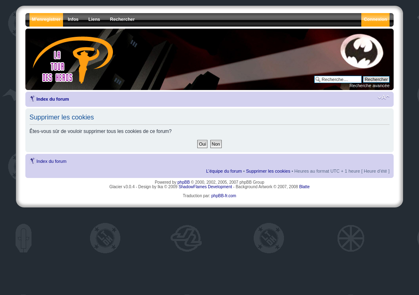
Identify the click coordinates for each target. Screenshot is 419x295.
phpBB (184, 182)
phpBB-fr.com (224, 196)
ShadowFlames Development (205, 187)
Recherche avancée (369, 85)
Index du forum (52, 99)
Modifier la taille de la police (384, 97)
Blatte (304, 187)
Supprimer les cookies (268, 171)
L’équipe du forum (224, 171)
